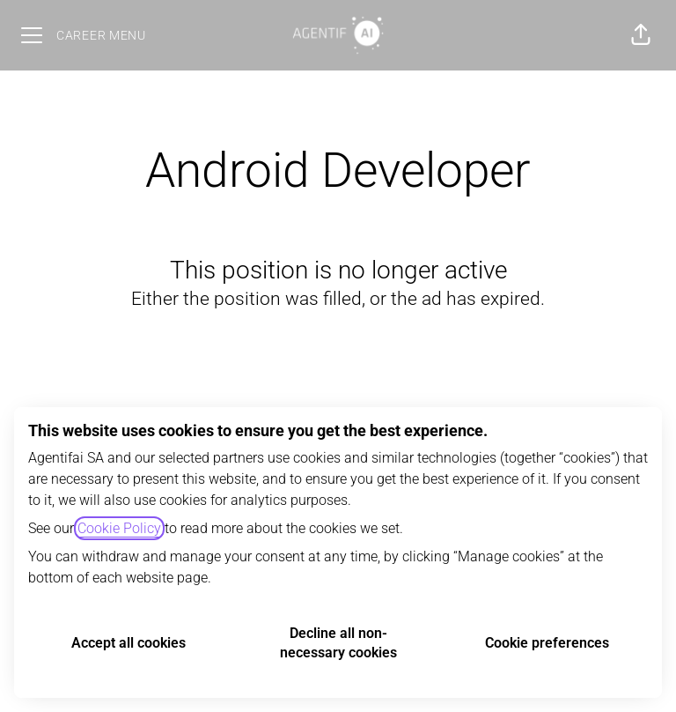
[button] (640, 35)
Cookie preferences (547, 642)
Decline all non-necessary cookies (338, 643)
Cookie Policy (119, 528)
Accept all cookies (128, 642)
